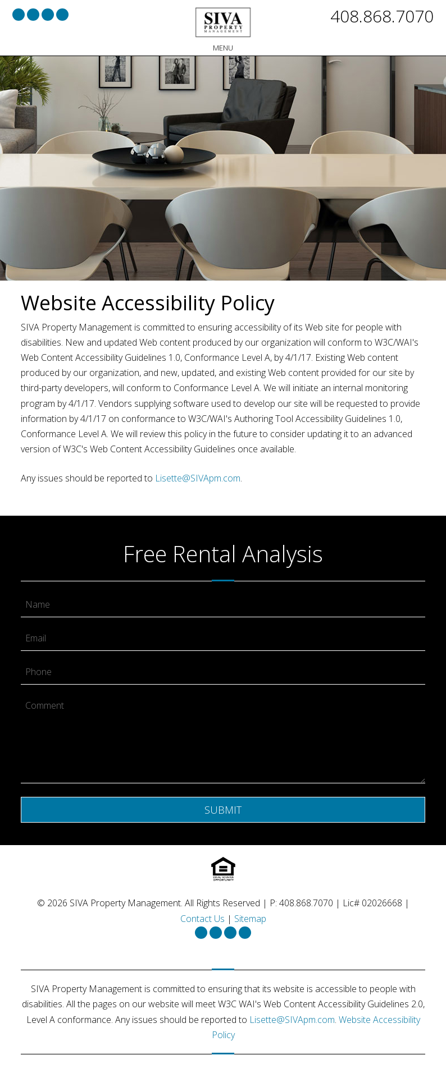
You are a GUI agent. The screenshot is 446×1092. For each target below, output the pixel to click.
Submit (223, 809)
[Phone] (223, 672)
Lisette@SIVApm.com (197, 478)
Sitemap (250, 918)
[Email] (223, 638)
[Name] (223, 605)
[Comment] (223, 738)
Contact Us (202, 918)
